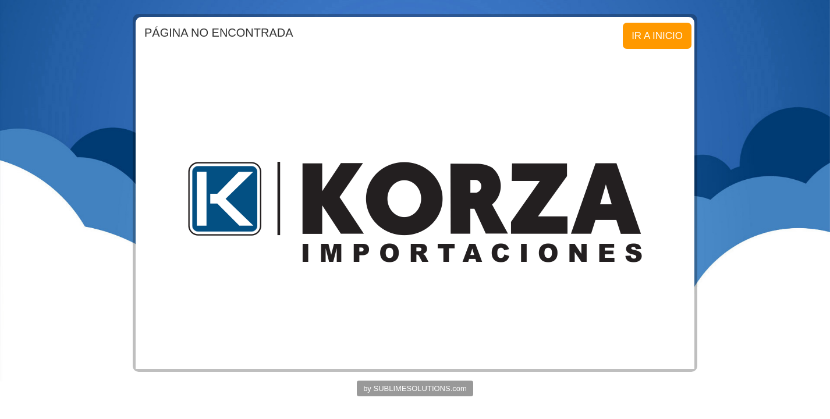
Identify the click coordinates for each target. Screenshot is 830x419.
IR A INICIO (657, 35)
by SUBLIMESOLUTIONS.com (415, 388)
